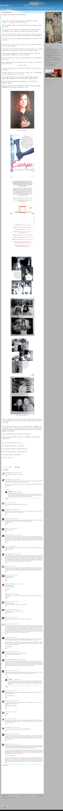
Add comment (5, 765)
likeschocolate (7, 727)
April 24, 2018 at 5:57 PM (12, 637)
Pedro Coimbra (8, 609)
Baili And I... (5, 5)
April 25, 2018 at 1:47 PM (14, 670)
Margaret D (7, 601)
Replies (7, 489)
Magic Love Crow (8, 651)
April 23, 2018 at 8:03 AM (18, 535)
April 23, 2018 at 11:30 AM (12, 575)
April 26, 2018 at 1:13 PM (15, 727)
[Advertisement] (16, 800)
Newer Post (5, 795)
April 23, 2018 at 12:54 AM (16, 472)
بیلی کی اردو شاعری (48, 81)
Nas (5, 502)
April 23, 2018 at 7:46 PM (14, 601)
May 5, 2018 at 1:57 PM (14, 744)
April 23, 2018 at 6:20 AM (13, 528)
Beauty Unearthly (8, 472)
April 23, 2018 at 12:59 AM (15, 479)
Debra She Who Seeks (9, 535)
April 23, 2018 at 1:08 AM (15, 491)
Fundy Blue (7, 744)
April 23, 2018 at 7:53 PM (15, 609)
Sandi (6, 711)
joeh (6, 546)
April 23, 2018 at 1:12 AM (11, 502)
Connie (6, 690)
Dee (5, 566)
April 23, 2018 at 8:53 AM (11, 546)
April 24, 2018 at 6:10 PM (16, 651)
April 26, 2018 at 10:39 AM (12, 711)
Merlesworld (7, 509)
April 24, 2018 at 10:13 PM (20, 659)
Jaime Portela (7, 700)
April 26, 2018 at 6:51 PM (15, 734)
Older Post (40, 795)
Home (22, 795)
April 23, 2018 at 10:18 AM (11, 566)
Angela (6, 617)
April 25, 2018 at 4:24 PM (12, 690)
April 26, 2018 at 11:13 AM (12, 718)
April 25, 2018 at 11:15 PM (16, 679)
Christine (6, 528)
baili (9, 491)
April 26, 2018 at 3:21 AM (15, 700)
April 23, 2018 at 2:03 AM (14, 509)
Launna (6, 637)
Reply (6, 475)
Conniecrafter (7, 734)
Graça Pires (7, 518)
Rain (6, 718)
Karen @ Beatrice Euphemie (10, 659)
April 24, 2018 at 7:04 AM (12, 617)
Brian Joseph (7, 479)
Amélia (6, 575)
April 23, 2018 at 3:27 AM (14, 518)
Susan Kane (7, 670)
